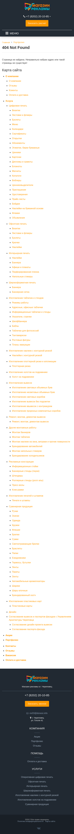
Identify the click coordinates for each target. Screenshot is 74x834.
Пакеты (16, 572)
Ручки (15, 511)
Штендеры (17, 476)
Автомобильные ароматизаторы (28, 581)
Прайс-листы (18, 199)
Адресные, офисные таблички (27, 307)
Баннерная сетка (20, 292)
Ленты (15, 567)
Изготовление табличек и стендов (26, 298)
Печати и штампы (21, 500)
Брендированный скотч (24, 595)
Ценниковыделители (22, 185)
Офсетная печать (18, 224)
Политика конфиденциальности (31, 821)
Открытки (17, 138)
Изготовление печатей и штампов (26, 496)
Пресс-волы (18, 485)
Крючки (15, 242)
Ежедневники (19, 558)
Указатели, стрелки (22, 316)
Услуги (9, 101)
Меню (15, 124)
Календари (17, 129)
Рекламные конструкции (21, 462)
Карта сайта (50, 821)
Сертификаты (19, 134)
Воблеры (16, 180)
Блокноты (17, 166)
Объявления (18, 218)
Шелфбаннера (19, 321)
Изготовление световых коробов (28, 397)
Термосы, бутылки (21, 562)
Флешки (16, 530)
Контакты (11, 646)
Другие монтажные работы (22, 427)
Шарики (16, 586)
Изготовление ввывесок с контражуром (32, 406)
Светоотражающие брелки (25, 544)
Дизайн (12, 612)
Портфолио (12, 640)
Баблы (15, 326)
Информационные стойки (25, 466)
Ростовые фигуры (21, 340)
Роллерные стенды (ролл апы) (27, 480)
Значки (15, 516)
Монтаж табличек (21, 437)
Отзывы (13, 85)
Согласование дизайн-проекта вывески (32, 624)
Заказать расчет (37, 23)
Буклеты (16, 120)
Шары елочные (19, 590)
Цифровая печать (18, 106)
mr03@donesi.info (38, 713)
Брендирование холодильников (28, 455)
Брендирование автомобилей (27, 446)
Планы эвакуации (21, 345)
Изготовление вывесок (20, 383)
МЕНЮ (14, 33)
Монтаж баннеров (21, 432)
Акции (9, 635)
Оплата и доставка (18, 95)
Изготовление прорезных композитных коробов (36, 411)
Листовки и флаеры (22, 115)
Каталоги (16, 176)
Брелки (15, 534)
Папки (15, 553)
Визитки (16, 110)
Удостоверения (20, 194)
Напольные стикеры (22, 276)
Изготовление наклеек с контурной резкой (30, 351)
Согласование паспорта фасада (28, 629)
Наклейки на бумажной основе (27, 208)
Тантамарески (19, 335)
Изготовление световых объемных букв (32, 387)
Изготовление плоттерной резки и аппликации (32, 361)
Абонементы (18, 143)
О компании (12, 76)
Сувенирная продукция (21, 506)
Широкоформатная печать (22, 282)
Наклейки (17, 247)
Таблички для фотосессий (25, 331)
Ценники (16, 152)
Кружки (15, 525)
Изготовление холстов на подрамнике (28, 372)
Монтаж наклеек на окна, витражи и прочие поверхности (41, 441)
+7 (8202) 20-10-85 (38, 16)
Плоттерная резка (21, 366)
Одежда (16, 520)
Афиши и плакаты (21, 267)
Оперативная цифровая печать (37, 777)
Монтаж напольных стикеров (26, 451)
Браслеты (17, 548)
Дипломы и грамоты (22, 162)
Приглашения (19, 190)
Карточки (16, 157)
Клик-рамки (18, 490)
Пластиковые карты (22, 606)
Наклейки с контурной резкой (27, 355)
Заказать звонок (37, 704)
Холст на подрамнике (23, 377)
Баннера (16, 262)
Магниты (16, 171)
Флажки (16, 213)
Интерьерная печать (19, 253)
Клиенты (13, 90)
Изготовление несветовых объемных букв (33, 392)
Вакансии (11, 655)
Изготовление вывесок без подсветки (31, 401)
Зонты (15, 576)
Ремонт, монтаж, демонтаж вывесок (27, 417)
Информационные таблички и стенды (31, 312)
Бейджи (16, 204)
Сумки (15, 539)
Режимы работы (20, 302)
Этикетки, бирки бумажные (25, 148)
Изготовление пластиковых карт (25, 601)
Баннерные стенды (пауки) (25, 471)
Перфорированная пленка (25, 272)
